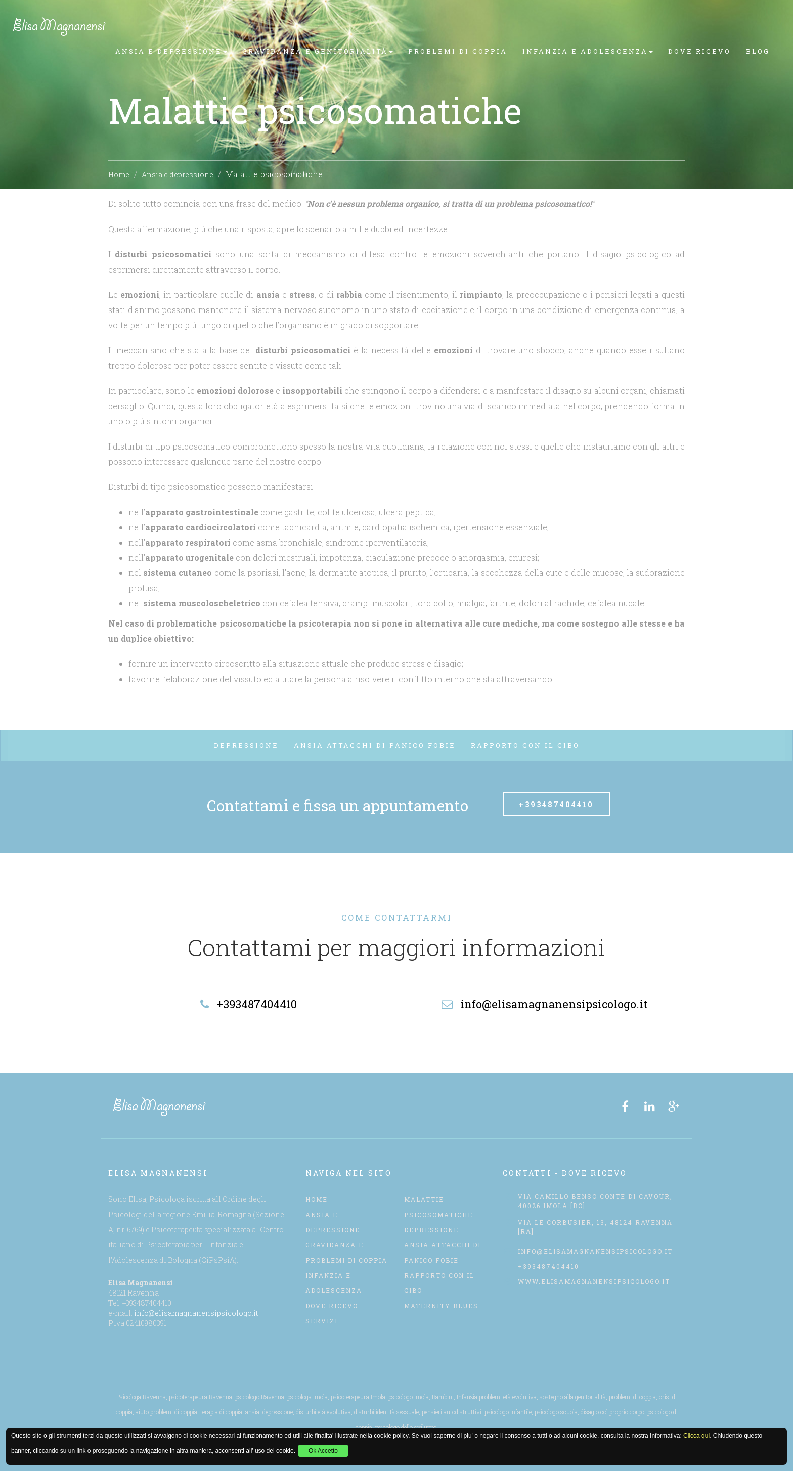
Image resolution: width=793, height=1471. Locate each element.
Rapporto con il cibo (525, 745)
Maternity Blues (441, 1306)
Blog (758, 51)
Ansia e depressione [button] (171, 51)
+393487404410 (556, 804)
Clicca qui (696, 1435)
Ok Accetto (323, 1450)
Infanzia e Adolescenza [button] (587, 51)
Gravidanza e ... (339, 1245)
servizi (321, 1321)
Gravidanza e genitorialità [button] (317, 51)
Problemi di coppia (457, 51)
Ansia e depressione (177, 175)
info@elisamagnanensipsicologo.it (196, 1313)
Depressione (246, 745)
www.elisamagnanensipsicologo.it (594, 1281)
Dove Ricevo (699, 51)
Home (118, 175)
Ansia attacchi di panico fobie (375, 745)
